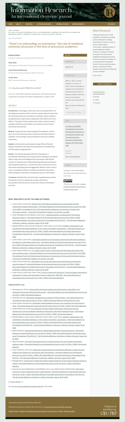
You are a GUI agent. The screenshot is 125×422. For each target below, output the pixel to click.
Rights (61, 411)
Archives (29, 24)
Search (111, 24)
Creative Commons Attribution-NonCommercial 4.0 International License (74, 186)
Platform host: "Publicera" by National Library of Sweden (27, 411)
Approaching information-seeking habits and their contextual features (50, 331)
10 (19, 382)
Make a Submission (105, 84)
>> (22, 382)
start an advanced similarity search (30, 386)
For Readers (96, 97)
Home (10, 24)
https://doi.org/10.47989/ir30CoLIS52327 (26, 88)
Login (115, 5)
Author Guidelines (44, 24)
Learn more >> (98, 75)
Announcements (78, 24)
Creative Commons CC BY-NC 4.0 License (58, 407)
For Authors (96, 100)
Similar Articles (16, 284)
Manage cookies (69, 411)
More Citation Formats (74, 112)
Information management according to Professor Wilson (46, 298)
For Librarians (96, 103)
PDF (68, 55)
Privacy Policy (53, 411)
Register (108, 5)
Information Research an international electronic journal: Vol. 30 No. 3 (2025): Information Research (51, 306)
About (18, 24)
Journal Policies (62, 24)
